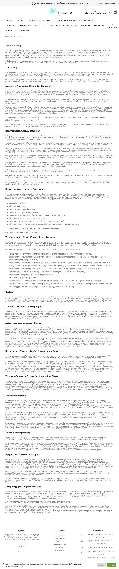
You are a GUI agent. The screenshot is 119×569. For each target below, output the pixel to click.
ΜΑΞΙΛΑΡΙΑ (39, 26)
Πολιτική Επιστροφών (59, 544)
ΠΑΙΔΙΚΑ (9, 30)
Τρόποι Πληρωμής (59, 538)
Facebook (19, 551)
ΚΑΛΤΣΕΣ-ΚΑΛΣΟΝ (86, 21)
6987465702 (109, 541)
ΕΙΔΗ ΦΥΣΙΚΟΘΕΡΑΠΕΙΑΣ (66, 21)
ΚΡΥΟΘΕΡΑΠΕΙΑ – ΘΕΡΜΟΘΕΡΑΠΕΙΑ (19, 26)
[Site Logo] (59, 12)
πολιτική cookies (65, 346)
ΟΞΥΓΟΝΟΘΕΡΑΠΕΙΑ (70, 26)
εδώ (63, 126)
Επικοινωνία (110, 3)
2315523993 (100, 541)
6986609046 (101, 544)
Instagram (23, 551)
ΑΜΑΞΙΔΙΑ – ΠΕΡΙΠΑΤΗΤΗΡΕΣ (27, 21)
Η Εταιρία (98, 3)
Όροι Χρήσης (59, 535)
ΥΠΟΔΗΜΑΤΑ (98, 26)
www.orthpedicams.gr (53, 57)
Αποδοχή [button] (112, 565)
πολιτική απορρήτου (40, 346)
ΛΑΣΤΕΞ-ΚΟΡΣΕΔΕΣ (22, 30)
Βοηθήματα (47, 21)
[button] (113, 26)
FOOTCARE (10, 21)
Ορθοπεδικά (53, 26)
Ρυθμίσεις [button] (101, 565)
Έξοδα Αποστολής (59, 541)
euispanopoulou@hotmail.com (103, 547)
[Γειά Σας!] (95, 12)
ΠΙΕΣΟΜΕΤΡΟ (85, 26)
